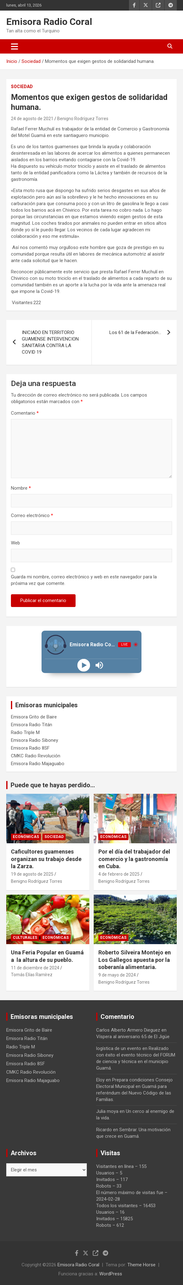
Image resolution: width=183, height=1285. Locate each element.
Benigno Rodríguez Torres (82, 118)
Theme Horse (141, 1265)
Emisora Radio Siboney (34, 740)
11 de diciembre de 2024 (35, 967)
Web (15, 543)
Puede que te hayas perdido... (53, 785)
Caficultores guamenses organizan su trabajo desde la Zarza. (46, 858)
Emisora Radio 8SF (30, 748)
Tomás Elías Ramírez (31, 974)
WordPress (110, 1274)
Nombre (21, 488)
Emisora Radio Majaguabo (37, 763)
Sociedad (22, 86)
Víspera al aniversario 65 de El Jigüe (133, 1036)
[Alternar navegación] (14, 46)
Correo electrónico (32, 515)
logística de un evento (118, 1048)
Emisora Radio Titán (31, 724)
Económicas (26, 837)
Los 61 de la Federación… (135, 332)
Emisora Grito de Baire (34, 717)
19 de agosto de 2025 (32, 874)
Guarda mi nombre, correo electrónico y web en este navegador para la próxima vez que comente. (84, 580)
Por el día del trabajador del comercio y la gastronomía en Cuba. (134, 858)
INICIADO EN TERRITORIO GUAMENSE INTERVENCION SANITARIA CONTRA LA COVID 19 (50, 342)
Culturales (25, 937)
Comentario (25, 413)
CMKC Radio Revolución (35, 756)
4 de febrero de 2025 (119, 874)
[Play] (84, 665)
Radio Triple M (25, 732)
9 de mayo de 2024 (117, 974)
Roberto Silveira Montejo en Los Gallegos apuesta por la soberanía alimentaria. (134, 959)
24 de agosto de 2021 (32, 118)
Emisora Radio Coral (49, 21)
